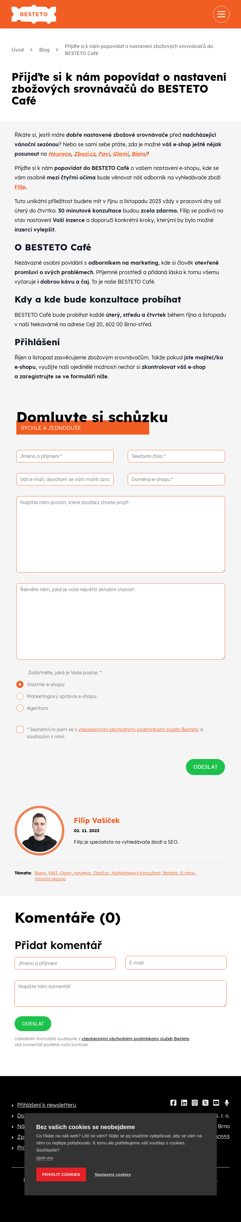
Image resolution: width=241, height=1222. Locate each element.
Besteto (170, 873)
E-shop (187, 873)
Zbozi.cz (84, 153)
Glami (120, 153)
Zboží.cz (101, 873)
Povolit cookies (61, 1174)
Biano (40, 873)
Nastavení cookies (113, 1174)
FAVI (53, 873)
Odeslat (33, 1024)
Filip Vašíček (97, 820)
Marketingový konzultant (136, 873)
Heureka (82, 873)
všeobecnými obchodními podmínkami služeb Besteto (138, 729)
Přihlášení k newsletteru (46, 1105)
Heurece (59, 153)
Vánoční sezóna (50, 879)
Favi (104, 153)
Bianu (138, 153)
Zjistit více (44, 1158)
